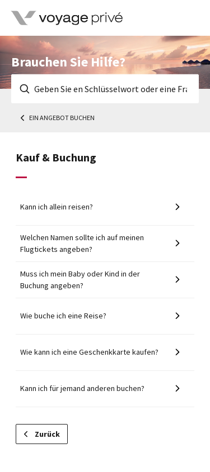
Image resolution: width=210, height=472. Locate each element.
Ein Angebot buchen (62, 117)
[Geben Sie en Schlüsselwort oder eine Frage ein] (105, 88)
